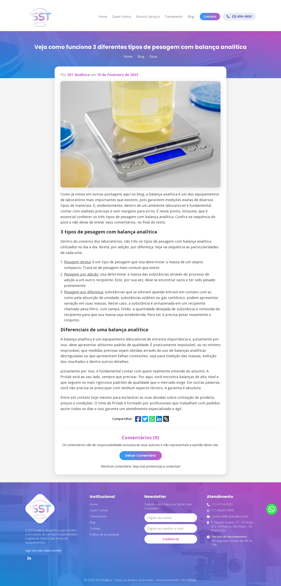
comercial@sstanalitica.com (227, 516)
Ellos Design (189, 580)
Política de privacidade (104, 534)
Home (103, 16)
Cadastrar (170, 539)
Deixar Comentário (140, 455)
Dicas (153, 56)
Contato (210, 17)
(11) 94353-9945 (220, 510)
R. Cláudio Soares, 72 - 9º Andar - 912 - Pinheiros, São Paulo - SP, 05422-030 (231, 526)
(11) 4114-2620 (239, 17)
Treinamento (174, 16)
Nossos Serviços (148, 16)
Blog (191, 16)
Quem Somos (121, 16)
